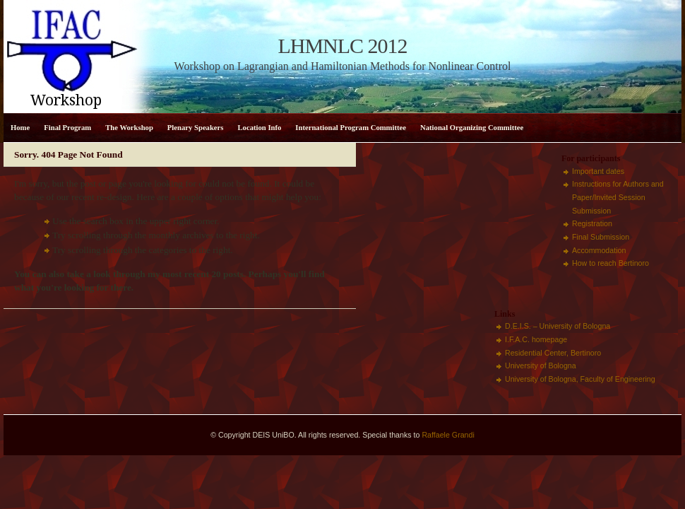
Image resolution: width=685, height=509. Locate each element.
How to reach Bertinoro (610, 263)
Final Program (67, 127)
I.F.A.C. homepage (536, 339)
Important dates (598, 171)
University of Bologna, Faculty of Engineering (580, 379)
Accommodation (599, 250)
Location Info (259, 127)
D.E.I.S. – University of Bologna (557, 326)
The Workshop (129, 127)
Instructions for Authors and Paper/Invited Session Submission (618, 197)
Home (20, 127)
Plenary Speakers (195, 127)
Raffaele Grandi (448, 435)
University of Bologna (540, 365)
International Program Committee (350, 127)
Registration (592, 223)
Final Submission (600, 237)
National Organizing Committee (471, 127)
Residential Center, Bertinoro (553, 353)
